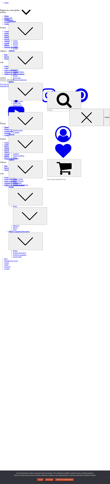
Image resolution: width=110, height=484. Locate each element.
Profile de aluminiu (19, 255)
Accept (40, 479)
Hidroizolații (17, 183)
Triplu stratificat (18, 156)
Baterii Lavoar (18, 101)
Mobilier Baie (18, 130)
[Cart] (64, 168)
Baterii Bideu (17, 107)
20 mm (15, 49)
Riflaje (15, 251)
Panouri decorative (19, 253)
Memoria (16, 226)
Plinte (15, 158)
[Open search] (64, 100)
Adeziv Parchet (18, 181)
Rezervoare (17, 78)
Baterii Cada (17, 105)
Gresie (15, 41)
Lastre (15, 47)
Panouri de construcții (20, 185)
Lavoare (16, 70)
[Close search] (87, 117)
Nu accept (49, 479)
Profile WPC (17, 257)
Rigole (15, 76)
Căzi (14, 74)
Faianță (15, 43)
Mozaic (15, 45)
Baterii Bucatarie (19, 109)
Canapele (16, 132)
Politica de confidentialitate (64, 479)
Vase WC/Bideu (18, 72)
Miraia (15, 227)
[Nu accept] (107, 477)
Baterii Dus (17, 103)
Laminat (16, 154)
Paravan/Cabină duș (20, 80)
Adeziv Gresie (18, 179)
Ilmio (15, 230)
